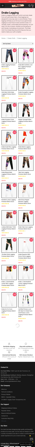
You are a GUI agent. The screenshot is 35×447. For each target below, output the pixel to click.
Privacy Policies (5, 394)
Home (3, 38)
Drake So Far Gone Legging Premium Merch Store (8, 310)
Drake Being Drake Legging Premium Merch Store (8, 174)
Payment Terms (5, 410)
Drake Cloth (11, 38)
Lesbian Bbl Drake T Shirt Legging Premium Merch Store (8, 228)
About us (4, 389)
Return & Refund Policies (8, 413)
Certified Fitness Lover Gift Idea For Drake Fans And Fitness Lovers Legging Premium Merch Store (25, 312)
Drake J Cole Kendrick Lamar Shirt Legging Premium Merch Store (7, 283)
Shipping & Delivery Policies (9, 408)
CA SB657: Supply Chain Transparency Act (13, 399)
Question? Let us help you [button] (26, 444)
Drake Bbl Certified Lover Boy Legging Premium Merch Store (25, 66)
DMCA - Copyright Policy (8, 397)
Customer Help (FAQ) (7, 418)
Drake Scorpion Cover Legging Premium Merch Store (8, 121)
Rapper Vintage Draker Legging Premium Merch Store (25, 121)
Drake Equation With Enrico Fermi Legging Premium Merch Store (24, 256)
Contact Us (4, 416)
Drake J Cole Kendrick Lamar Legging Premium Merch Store (25, 283)
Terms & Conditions (7, 392)
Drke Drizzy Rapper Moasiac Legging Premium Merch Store (24, 201)
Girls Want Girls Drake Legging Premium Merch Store (8, 94)
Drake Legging (22, 38)
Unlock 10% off (31, 439)
